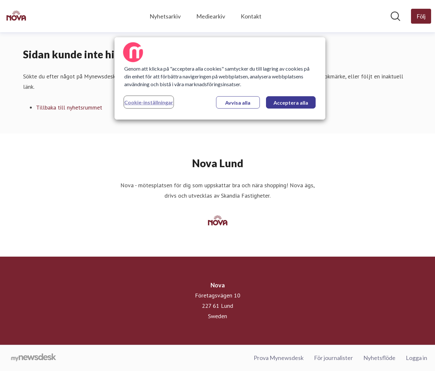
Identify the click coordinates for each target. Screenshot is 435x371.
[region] (220, 78)
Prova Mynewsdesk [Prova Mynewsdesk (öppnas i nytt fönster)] (279, 357)
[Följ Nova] (421, 16)
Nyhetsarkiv (165, 16)
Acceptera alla (290, 102)
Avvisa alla (237, 102)
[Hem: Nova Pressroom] (16, 16)
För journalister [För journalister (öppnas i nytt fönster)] (333, 357)
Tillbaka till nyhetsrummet (69, 107)
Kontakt (251, 16)
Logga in (416, 357)
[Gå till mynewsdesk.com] (33, 358)
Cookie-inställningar (148, 102)
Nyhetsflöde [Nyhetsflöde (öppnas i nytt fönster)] (379, 357)
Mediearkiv (210, 16)
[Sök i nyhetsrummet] (395, 16)
